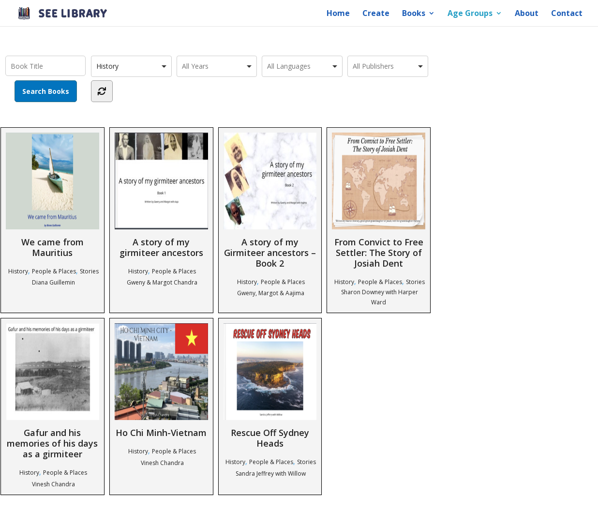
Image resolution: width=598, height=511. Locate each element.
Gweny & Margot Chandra (162, 282)
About (526, 14)
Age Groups (470, 14)
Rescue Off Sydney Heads (270, 386)
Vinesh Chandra (53, 484)
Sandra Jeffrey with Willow (271, 473)
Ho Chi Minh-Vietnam (161, 380)
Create (375, 14)
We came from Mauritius (52, 195)
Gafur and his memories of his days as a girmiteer (52, 391)
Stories (89, 271)
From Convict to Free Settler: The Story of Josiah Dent (378, 201)
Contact (567, 14)
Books (413, 14)
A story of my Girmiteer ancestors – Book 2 (270, 201)
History (18, 271)
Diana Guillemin (53, 282)
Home (338, 14)
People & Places (54, 271)
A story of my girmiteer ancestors (161, 195)
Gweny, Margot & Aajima (270, 293)
